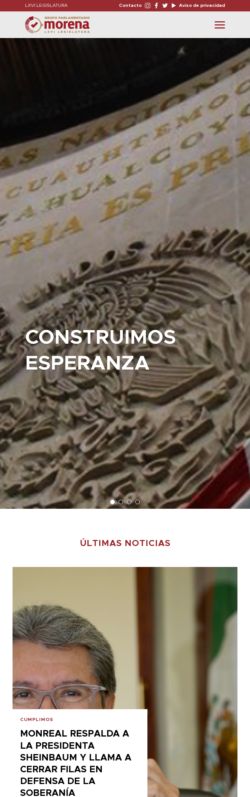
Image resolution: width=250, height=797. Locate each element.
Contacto (130, 5)
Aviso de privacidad (201, 5)
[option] (125, 269)
